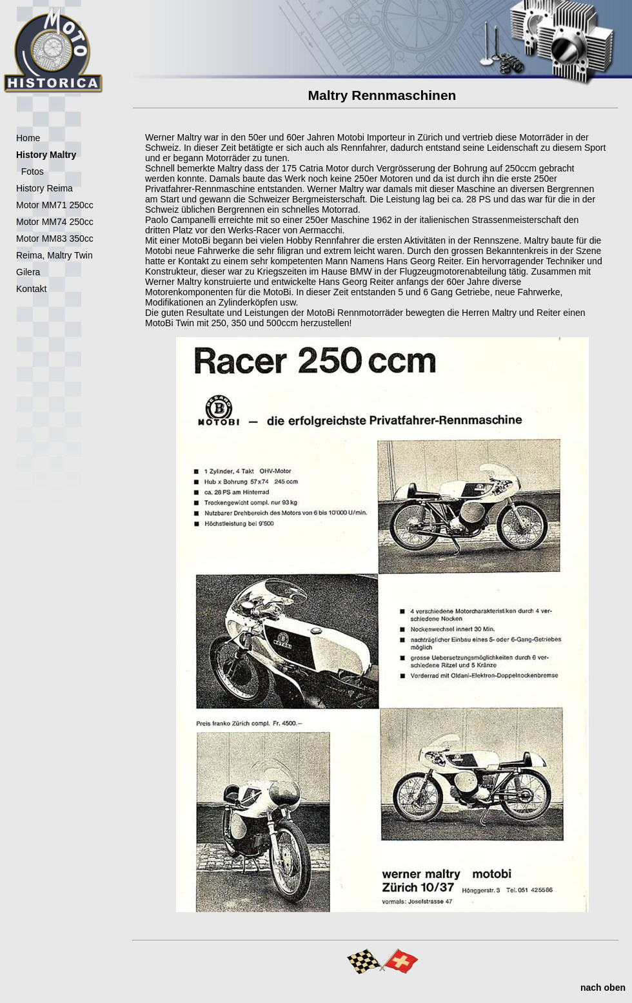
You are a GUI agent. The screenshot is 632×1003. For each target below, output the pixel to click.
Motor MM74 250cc (55, 222)
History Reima (44, 188)
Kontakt (31, 289)
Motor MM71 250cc (55, 205)
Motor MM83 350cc (55, 238)
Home (28, 138)
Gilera (28, 272)
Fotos (30, 171)
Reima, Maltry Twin (54, 255)
